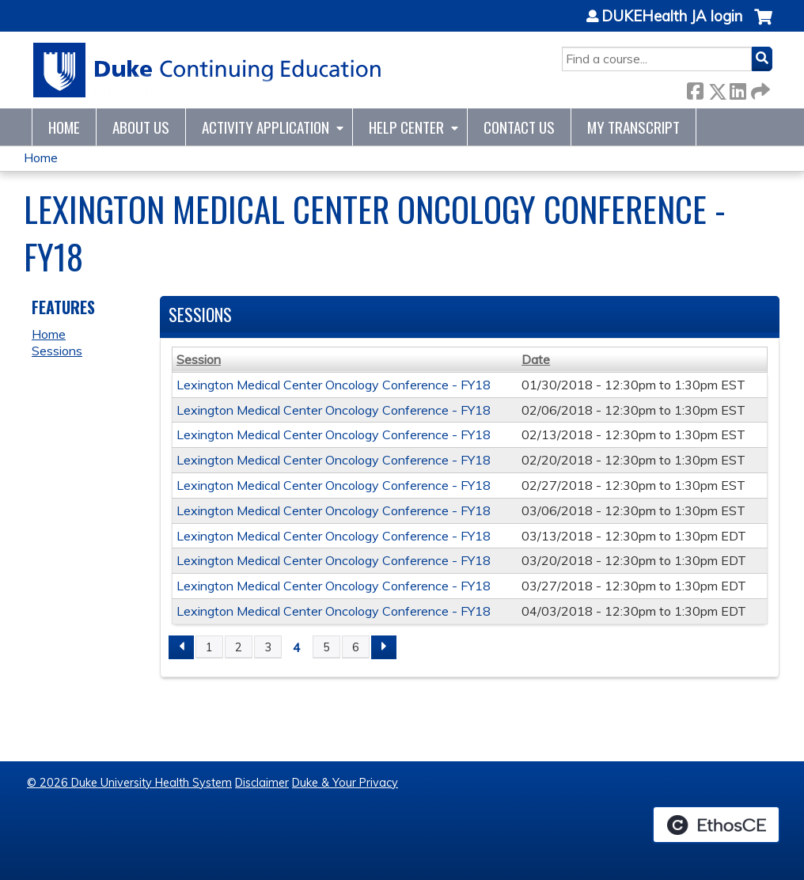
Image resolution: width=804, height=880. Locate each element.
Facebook (695, 88)
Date (535, 359)
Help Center (406, 127)
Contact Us (519, 127)
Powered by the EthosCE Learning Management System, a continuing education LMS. (716, 825)
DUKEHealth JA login (671, 16)
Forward (759, 88)
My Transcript (633, 127)
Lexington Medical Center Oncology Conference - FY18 (333, 385)
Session (198, 359)
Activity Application (265, 127)
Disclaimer (262, 783)
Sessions (57, 350)
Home (64, 127)
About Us (140, 127)
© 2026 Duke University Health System (129, 783)
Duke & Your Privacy (345, 783)
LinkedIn (737, 88)
